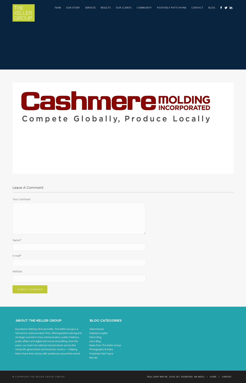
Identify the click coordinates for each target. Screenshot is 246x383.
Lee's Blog (95, 341)
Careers (226, 376)
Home (213, 376)
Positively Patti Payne (171, 7)
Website (17, 271)
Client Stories (96, 329)
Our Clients (124, 7)
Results (106, 7)
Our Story (73, 7)
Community (144, 7)
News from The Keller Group (105, 345)
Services (90, 7)
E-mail (17, 255)
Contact (197, 7)
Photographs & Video (101, 349)
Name (17, 240)
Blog (211, 7)
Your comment (21, 199)
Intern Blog (95, 337)
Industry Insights (98, 333)
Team (58, 7)
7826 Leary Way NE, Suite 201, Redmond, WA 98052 (176, 376)
